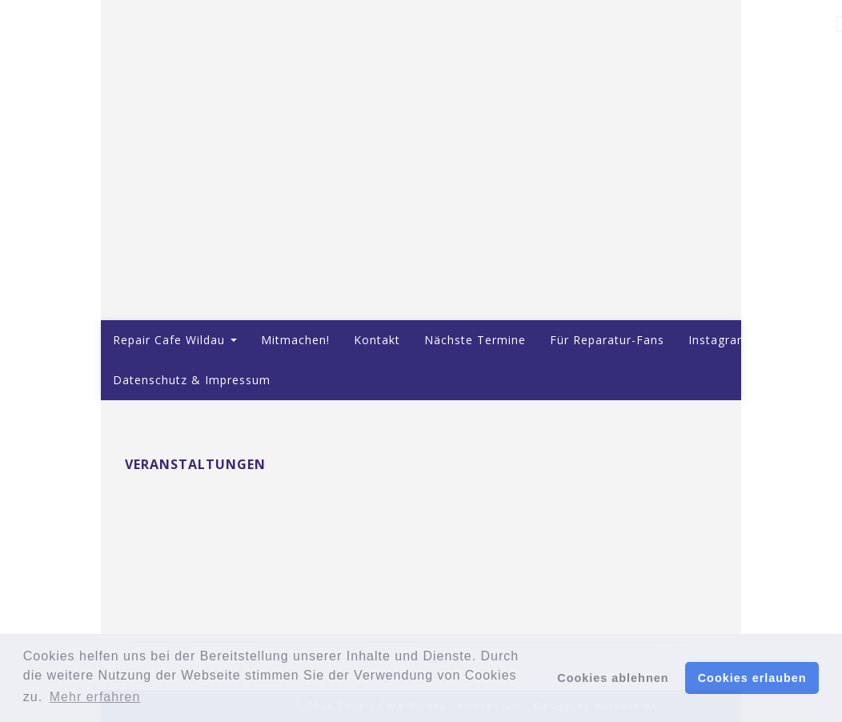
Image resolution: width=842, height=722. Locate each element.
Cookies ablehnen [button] (612, 678)
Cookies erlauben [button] (752, 678)
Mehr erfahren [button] (95, 697)
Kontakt (377, 339)
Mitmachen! (295, 339)
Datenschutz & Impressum (192, 379)
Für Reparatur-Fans (607, 339)
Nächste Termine (475, 339)
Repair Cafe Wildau (175, 339)
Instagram (718, 339)
